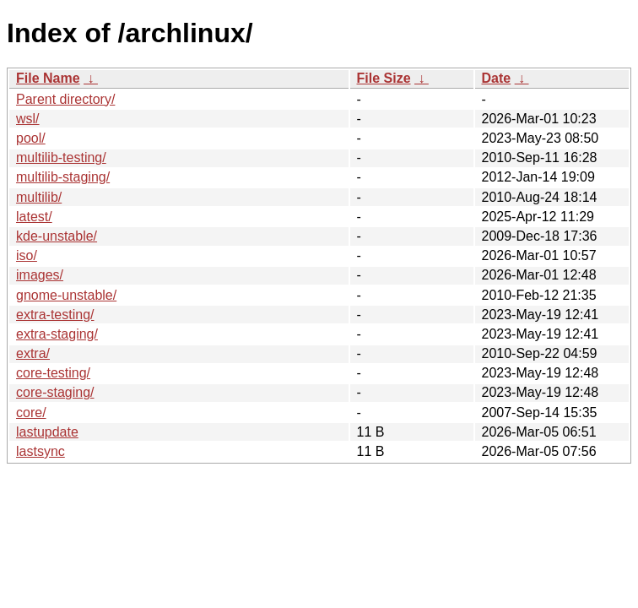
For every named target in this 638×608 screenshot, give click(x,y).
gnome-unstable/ (66, 295)
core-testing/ (53, 373)
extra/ (33, 353)
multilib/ (39, 197)
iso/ (26, 255)
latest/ (34, 216)
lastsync (40, 451)
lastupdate (47, 432)
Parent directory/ (65, 99)
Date (496, 78)
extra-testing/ (55, 314)
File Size (384, 78)
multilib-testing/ (61, 157)
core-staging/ (55, 392)
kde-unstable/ (56, 236)
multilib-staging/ (63, 177)
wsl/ (28, 118)
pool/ (31, 138)
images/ (39, 275)
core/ (31, 412)
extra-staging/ (57, 334)
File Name (48, 78)
